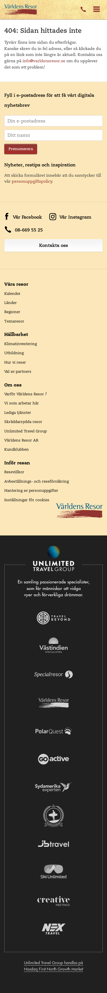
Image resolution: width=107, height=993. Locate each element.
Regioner (12, 311)
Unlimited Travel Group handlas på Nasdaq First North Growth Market (53, 966)
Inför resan (17, 463)
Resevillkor (14, 472)
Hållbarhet (16, 334)
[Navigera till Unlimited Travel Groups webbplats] (53, 559)
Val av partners (17, 371)
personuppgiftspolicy (32, 181)
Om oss (13, 385)
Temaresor (14, 321)
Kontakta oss (53, 245)
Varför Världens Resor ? (25, 394)
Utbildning (14, 353)
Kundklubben (16, 449)
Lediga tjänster (17, 412)
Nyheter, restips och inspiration (40, 165)
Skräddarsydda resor (23, 421)
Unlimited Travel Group (25, 431)
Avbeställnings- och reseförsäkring (36, 481)
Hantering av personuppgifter (31, 490)
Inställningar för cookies (26, 499)
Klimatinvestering (20, 343)
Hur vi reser (15, 362)
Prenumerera (21, 148)
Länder (10, 302)
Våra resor (16, 284)
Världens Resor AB (21, 440)
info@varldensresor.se (44, 60)
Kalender (12, 293)
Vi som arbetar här (21, 403)
